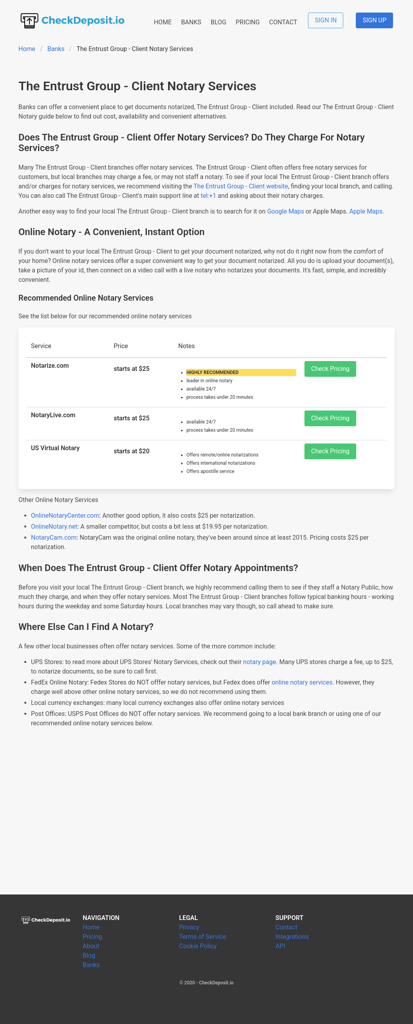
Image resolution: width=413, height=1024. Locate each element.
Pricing (92, 936)
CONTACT (283, 22)
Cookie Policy (198, 946)
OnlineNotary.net (54, 526)
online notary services (302, 682)
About (91, 946)
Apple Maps (365, 211)
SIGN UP (374, 20)
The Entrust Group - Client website (241, 186)
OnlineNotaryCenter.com (65, 515)
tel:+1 (208, 195)
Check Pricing (330, 368)
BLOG (218, 22)
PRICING (247, 22)
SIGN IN (326, 20)
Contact (286, 927)
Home (26, 49)
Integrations (292, 936)
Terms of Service (202, 936)
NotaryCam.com (54, 537)
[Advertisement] (206, 821)
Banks (56, 49)
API (280, 946)
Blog (89, 955)
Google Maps (285, 211)
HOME (163, 22)
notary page (259, 662)
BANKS (191, 22)
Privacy (189, 927)
